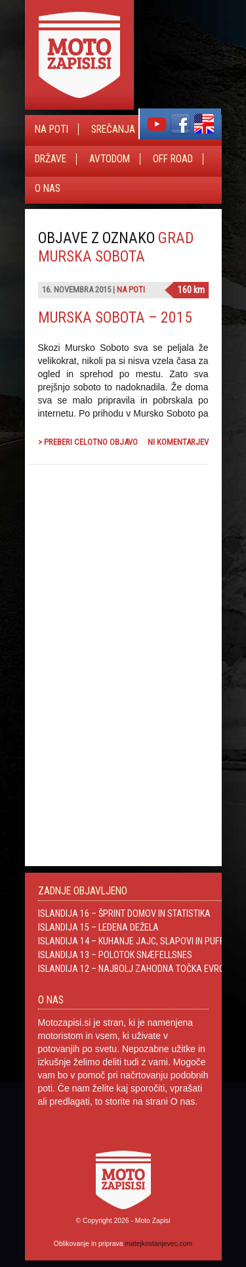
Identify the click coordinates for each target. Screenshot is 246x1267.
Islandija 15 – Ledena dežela (98, 927)
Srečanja (113, 129)
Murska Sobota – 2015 (115, 317)
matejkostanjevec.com (158, 1243)
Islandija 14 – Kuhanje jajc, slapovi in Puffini (136, 941)
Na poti (51, 129)
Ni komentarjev (178, 442)
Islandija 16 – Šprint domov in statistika (124, 913)
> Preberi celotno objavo (88, 442)
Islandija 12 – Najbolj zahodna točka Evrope (136, 968)
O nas (47, 189)
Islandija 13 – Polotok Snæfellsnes (115, 955)
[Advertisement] (110, 616)
